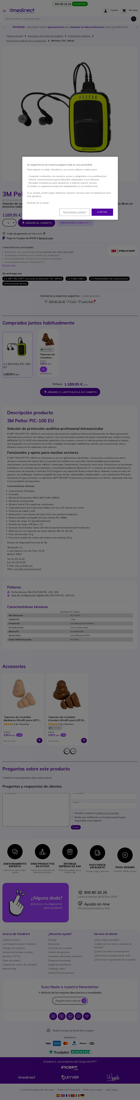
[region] (70, 188)
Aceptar (102, 212)
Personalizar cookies (74, 212)
